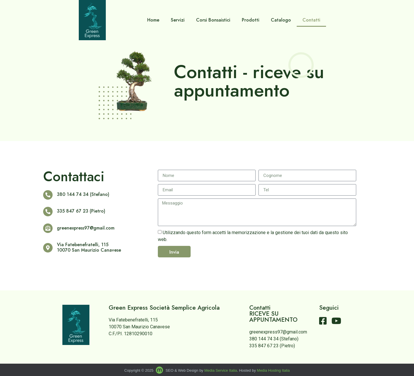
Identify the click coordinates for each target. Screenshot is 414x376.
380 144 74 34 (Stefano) (82, 194)
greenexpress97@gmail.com (85, 228)
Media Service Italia (220, 370)
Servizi (178, 20)
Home (153, 20)
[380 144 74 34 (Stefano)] (47, 194)
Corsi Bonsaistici (213, 20)
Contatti (311, 20)
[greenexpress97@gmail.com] (47, 228)
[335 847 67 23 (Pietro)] (47, 211)
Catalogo (281, 20)
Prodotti (250, 20)
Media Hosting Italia (273, 370)
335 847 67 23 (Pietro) (80, 211)
